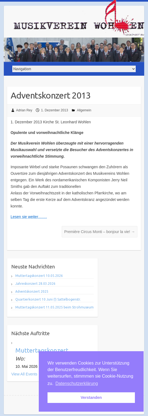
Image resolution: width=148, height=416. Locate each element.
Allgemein (84, 110)
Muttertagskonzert (41, 350)
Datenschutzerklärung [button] (76, 383)
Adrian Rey (24, 110)
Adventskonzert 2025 (31, 291)
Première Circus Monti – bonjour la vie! (99, 232)
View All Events (24, 374)
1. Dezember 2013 (54, 110)
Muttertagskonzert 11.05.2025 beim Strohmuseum (54, 307)
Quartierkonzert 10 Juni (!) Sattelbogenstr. (48, 299)
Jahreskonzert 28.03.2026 (35, 283)
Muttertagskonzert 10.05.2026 (39, 275)
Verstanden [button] (91, 397)
